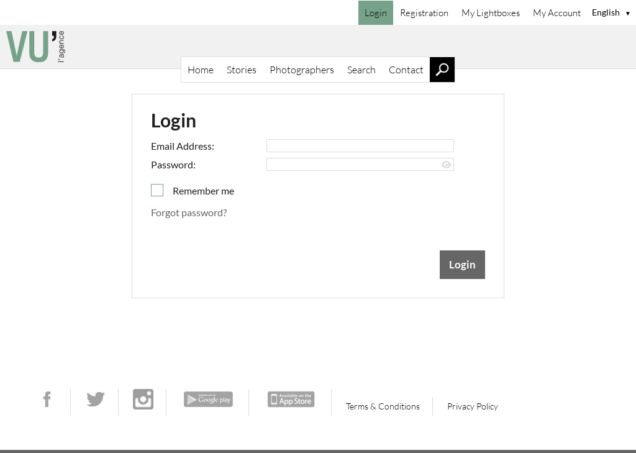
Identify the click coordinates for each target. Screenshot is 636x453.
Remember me (203, 190)
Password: (173, 164)
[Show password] (446, 165)
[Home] (318, 46)
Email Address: (182, 146)
